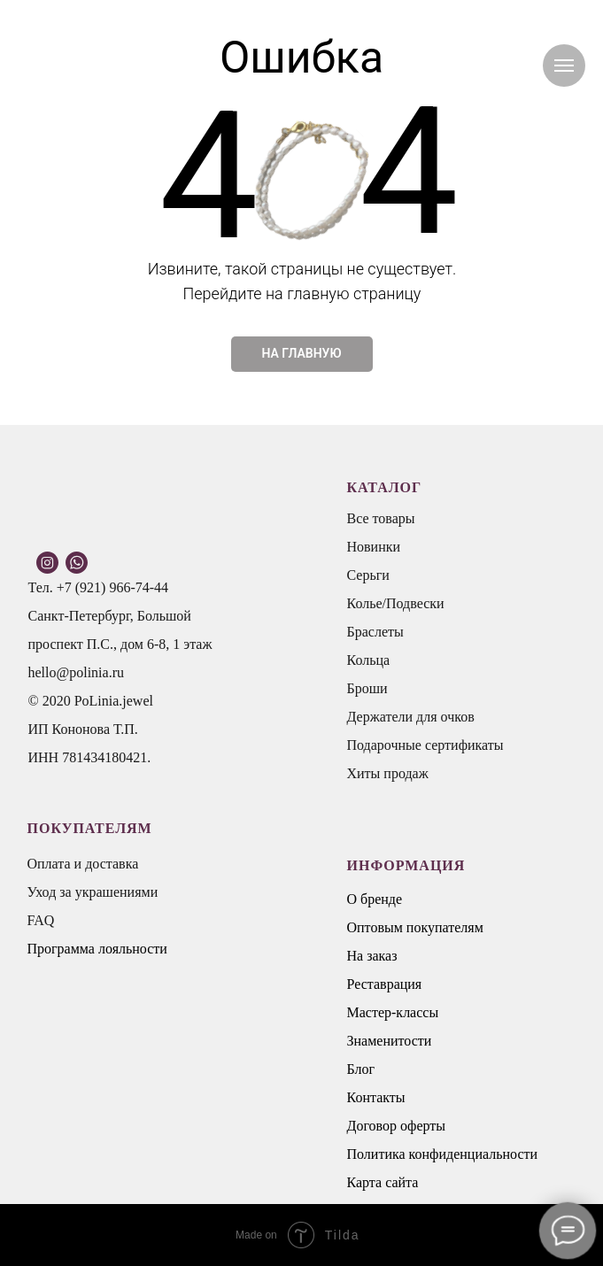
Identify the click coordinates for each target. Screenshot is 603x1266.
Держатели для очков (411, 716)
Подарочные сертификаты (425, 745)
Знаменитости (389, 1040)
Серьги (368, 575)
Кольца (368, 660)
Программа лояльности (97, 948)
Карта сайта (383, 1182)
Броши (367, 688)
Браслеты (375, 631)
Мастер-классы (393, 1012)
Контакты (376, 1097)
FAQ (41, 920)
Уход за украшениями (92, 891)
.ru (116, 672)
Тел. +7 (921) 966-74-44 (98, 587)
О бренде (375, 899)
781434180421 (104, 757)
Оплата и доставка (83, 863)
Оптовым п (380, 927)
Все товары (381, 518)
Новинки (374, 546)
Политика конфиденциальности (442, 1154)
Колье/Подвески (396, 603)
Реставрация (384, 984)
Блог (361, 1069)
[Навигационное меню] (564, 65)
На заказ (372, 955)
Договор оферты (396, 1125)
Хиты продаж (388, 773)
